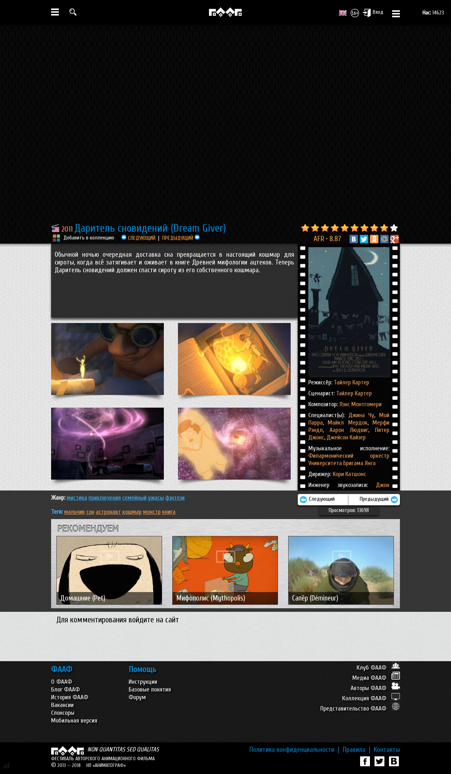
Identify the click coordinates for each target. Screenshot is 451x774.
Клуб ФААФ (378, 667)
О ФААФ (61, 681)
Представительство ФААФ (360, 708)
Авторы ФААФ (375, 688)
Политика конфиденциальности (294, 750)
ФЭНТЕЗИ (175, 497)
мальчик (74, 512)
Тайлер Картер (351, 382)
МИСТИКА (77, 497)
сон (90, 512)
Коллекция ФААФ (371, 698)
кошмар (132, 512)
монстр (152, 512)
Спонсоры (62, 713)
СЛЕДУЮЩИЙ (138, 238)
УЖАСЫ (156, 497)
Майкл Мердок (345, 422)
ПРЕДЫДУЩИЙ (181, 238)
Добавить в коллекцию (88, 237)
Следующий (317, 500)
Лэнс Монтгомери (360, 404)
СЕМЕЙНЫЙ (134, 497)
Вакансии (62, 705)
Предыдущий (379, 500)
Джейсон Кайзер (345, 437)
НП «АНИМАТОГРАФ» (106, 765)
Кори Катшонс (349, 474)
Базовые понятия (150, 689)
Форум (137, 697)
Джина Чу (361, 415)
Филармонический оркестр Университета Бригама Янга (348, 459)
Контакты (387, 750)
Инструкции (143, 681)
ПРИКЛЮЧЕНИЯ (104, 497)
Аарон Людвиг (346, 430)
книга (168, 512)
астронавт (108, 512)
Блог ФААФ (65, 689)
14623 (433, 13)
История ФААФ (69, 697)
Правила (356, 750)
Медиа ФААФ (376, 678)
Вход (373, 13)
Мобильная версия (74, 720)
